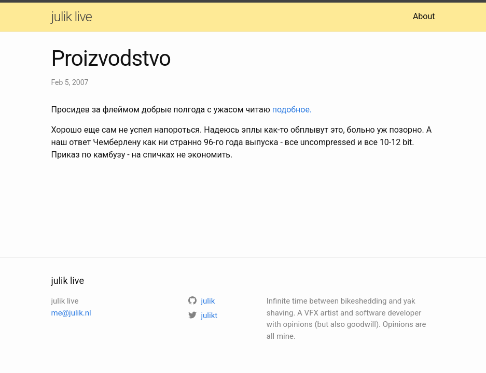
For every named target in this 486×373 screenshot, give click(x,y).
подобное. (292, 109)
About (424, 16)
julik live (71, 16)
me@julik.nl (71, 313)
